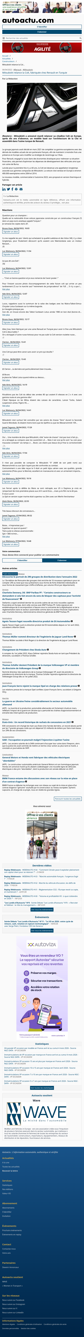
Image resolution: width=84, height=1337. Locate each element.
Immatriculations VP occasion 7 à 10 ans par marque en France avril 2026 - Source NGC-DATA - (41, 1075)
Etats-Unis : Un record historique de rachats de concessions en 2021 (36, 722)
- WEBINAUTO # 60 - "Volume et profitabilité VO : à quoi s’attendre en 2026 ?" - (41, 897)
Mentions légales (8, 1324)
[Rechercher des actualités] (80, 38)
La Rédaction (12, 196)
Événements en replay (11, 1234)
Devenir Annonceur (10, 1267)
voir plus (65, 202)
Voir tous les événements (42, 909)
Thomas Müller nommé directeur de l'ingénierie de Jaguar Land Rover (37, 636)
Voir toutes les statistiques (42, 1088)
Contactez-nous (9, 1249)
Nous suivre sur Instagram (13, 1304)
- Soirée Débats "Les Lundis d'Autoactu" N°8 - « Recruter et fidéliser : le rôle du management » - (41, 903)
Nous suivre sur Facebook (13, 1300)
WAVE (4, 1281)
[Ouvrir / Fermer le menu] (4, 38)
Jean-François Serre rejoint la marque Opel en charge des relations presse (39, 686)
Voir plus (6, 289)
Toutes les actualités (11, 1166)
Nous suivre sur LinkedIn (13, 1312)
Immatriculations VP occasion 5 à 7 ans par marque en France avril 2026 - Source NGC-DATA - (41, 1082)
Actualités (6, 58)
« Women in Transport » (12, 1285)
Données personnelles (10, 1328)
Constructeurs (8, 61)
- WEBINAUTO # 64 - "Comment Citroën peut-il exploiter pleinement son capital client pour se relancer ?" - (41, 871)
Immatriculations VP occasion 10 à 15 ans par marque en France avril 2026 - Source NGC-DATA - (39, 1069)
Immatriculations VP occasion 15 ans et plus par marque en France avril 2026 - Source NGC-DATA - (40, 1062)
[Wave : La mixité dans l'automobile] (36, 1113)
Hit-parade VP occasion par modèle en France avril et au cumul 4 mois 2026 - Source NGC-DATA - (40, 1049)
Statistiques (7, 1185)
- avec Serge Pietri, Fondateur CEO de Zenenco (38, 923)
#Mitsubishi (28, 69)
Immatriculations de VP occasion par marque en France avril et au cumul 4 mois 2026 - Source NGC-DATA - (41, 1055)
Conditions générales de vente (55, 1324)
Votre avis (6, 1253)
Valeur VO (6, 1193)
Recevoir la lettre (10, 1171)
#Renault (17, 69)
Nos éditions (7, 1189)
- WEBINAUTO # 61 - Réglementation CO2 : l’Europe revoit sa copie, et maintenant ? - (41, 890)
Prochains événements (12, 1230)
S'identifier (42, 27)
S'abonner (42, 32)
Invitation (6, 1216)
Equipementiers (8, 737)
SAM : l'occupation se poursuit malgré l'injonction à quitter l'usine (35, 739)
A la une (5, 1162)
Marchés (5, 698)
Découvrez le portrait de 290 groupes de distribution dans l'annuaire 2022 (39, 576)
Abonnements (8, 1207)
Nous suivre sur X (9, 1308)
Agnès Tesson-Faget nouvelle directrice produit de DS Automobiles (36, 621)
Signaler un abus (10, 231)
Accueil (5, 56)
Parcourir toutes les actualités (68, 799)
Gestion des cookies (28, 1328)
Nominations (7, 618)
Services (5, 590)
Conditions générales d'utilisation (29, 1324)
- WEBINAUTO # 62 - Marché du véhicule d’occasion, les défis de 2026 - (40, 884)
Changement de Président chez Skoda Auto (24, 649)
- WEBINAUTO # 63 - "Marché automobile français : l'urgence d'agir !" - (41, 877)
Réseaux (21, 574)
